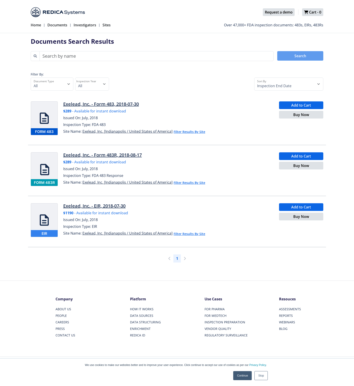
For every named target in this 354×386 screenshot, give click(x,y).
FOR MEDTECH (215, 315)
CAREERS (62, 322)
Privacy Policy (257, 365)
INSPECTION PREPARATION (225, 322)
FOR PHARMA (215, 309)
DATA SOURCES (141, 315)
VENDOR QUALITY (218, 329)
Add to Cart (301, 105)
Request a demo (279, 12)
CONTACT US (65, 335)
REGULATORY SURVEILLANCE (226, 335)
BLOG (283, 329)
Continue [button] (242, 375)
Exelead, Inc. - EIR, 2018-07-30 (94, 206)
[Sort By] (288, 84)
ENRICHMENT (140, 329)
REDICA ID (137, 335)
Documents (57, 25)
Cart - (312, 12)
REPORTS (286, 315)
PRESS (60, 329)
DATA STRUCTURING (145, 322)
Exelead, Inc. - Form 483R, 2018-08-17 (102, 155)
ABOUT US (63, 309)
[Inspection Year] (92, 84)
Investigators (85, 25)
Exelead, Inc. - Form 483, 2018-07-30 (101, 104)
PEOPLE (61, 315)
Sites (106, 25)
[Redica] (58, 12)
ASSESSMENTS (290, 309)
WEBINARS (287, 322)
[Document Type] (52, 84)
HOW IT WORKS (142, 309)
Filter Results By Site (189, 132)
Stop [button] (261, 375)
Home (36, 25)
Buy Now (301, 114)
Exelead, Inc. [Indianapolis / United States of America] (127, 131)
